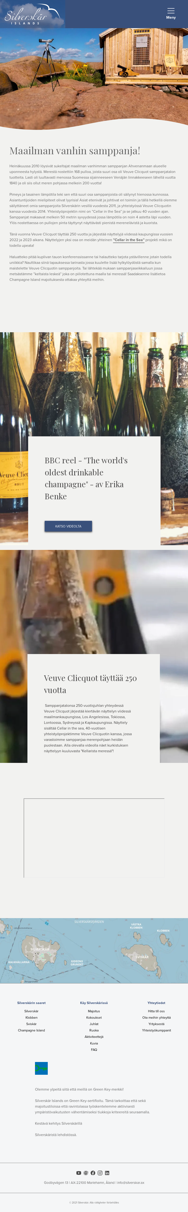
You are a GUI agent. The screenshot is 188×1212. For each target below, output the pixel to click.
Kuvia (94, 1043)
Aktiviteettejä (94, 1036)
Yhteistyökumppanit (156, 1030)
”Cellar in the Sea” (128, 240)
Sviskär (31, 1024)
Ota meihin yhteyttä (156, 1017)
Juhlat (94, 1024)
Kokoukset (94, 1017)
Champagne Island (31, 1030)
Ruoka (94, 1030)
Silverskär (31, 1011)
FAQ (94, 1049)
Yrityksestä (156, 1024)
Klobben (32, 1017)
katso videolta (68, 526)
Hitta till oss (156, 1011)
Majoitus (94, 1011)
